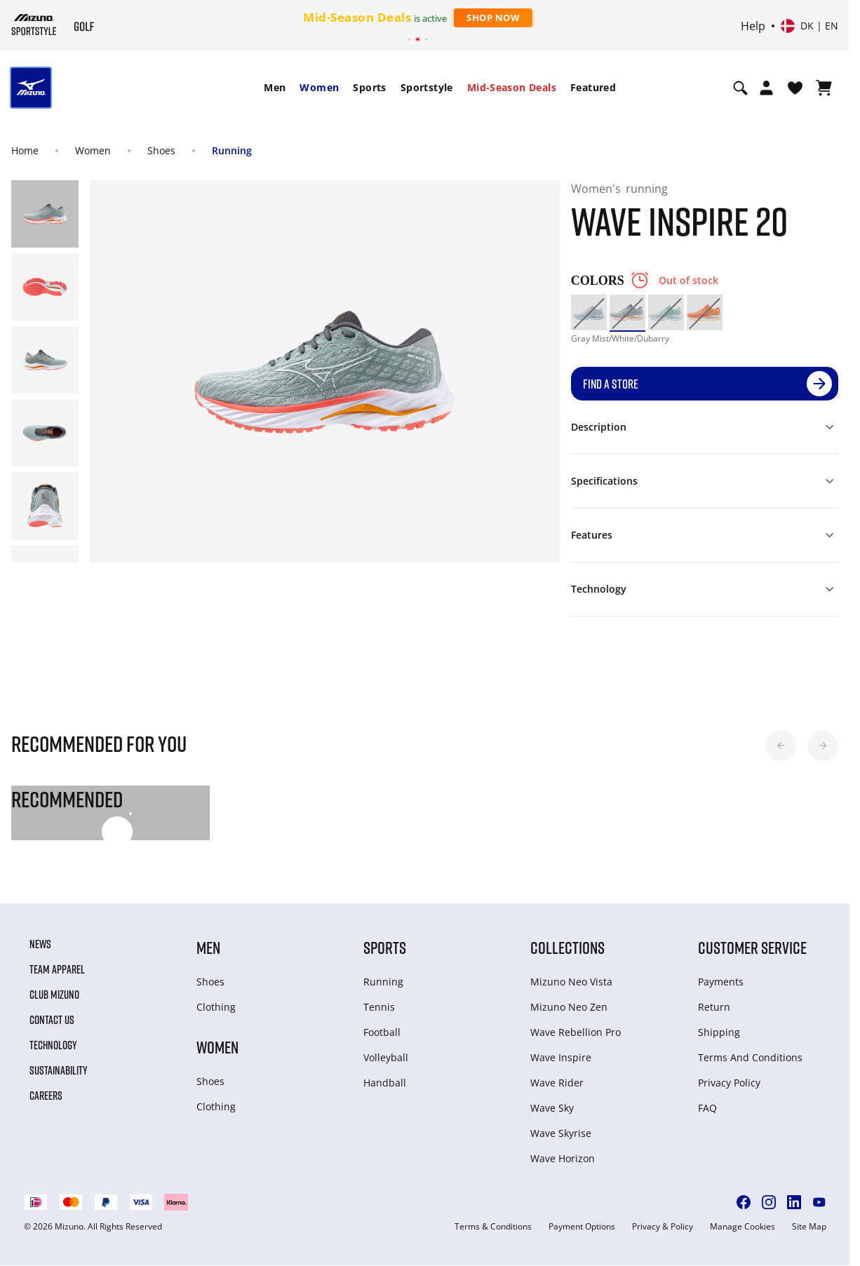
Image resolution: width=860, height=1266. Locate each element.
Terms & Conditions (493, 1227)
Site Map (809, 1227)
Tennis (379, 1007)
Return (714, 1007)
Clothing (216, 1007)
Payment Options (582, 1227)
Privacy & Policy (662, 1227)
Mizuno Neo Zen (568, 1007)
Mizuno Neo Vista (571, 981)
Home (25, 150)
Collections (567, 947)
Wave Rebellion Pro (575, 1032)
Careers (45, 1096)
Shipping (719, 1032)
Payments (721, 981)
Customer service (752, 947)
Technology (53, 1045)
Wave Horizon (562, 1158)
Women (319, 87)
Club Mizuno (54, 995)
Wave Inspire (560, 1057)
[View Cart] (823, 87)
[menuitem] (275, 87)
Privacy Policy (729, 1082)
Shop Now (493, 17)
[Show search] (740, 87)
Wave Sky (552, 1108)
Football (382, 1032)
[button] (780, 745)
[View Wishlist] (795, 87)
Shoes (161, 150)
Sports (369, 87)
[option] (589, 312)
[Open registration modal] (766, 87)
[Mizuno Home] (34, 24)
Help (753, 26)
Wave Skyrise (560, 1133)
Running (232, 150)
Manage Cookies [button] (742, 1227)
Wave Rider (557, 1082)
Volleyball (385, 1057)
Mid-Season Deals (511, 87)
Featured (593, 87)
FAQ (707, 1108)
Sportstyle (427, 87)
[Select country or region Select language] (809, 26)
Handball (384, 1082)
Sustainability (58, 1070)
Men (274, 87)
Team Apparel (57, 969)
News (40, 944)
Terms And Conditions (750, 1057)
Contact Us (51, 1020)
